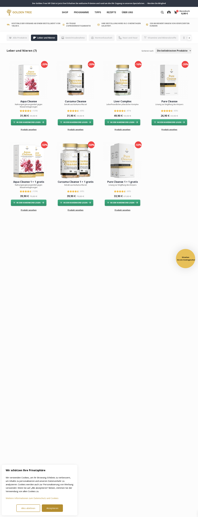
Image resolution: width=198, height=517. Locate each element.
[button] (185, 258)
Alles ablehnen (28, 508)
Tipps (98, 12)
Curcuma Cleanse (75, 101)
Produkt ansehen (29, 129)
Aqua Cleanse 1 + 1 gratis (28, 181)
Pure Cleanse (169, 101)
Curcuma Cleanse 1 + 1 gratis (75, 181)
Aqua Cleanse (28, 101)
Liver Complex (122, 101)
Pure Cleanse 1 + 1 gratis (122, 181)
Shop (65, 12)
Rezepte (111, 12)
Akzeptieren (52, 508)
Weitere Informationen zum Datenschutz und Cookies (32, 498)
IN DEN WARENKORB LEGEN (28, 122)
